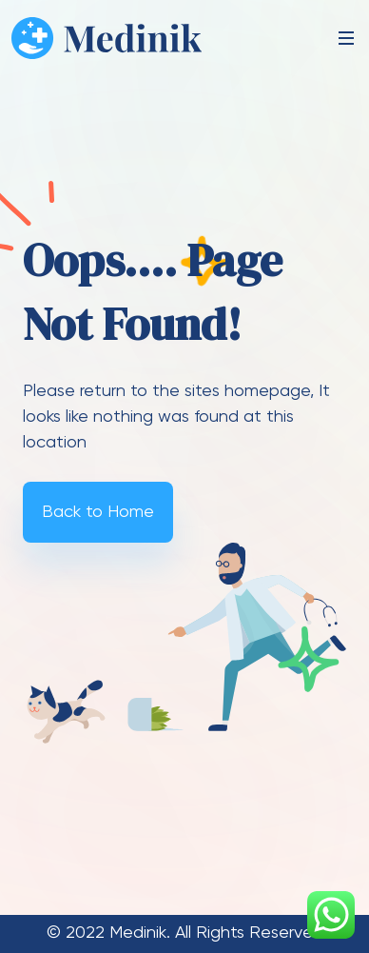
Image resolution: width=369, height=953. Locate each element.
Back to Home (98, 512)
